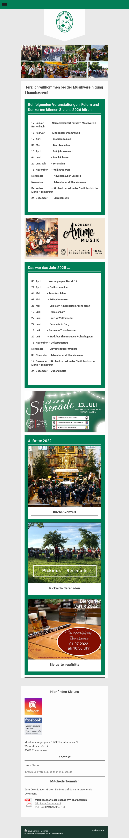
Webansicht (98, 830)
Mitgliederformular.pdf (48, 803)
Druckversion (32, 831)
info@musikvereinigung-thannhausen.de (48, 771)
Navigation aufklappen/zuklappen (64, 4)
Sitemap (44, 831)
